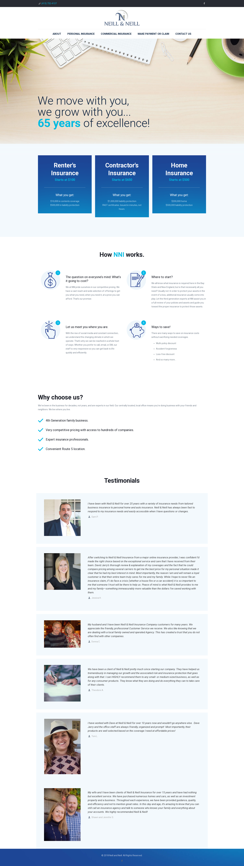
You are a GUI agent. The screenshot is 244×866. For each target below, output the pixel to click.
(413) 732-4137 (49, 3)
